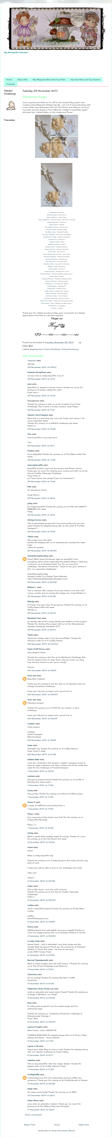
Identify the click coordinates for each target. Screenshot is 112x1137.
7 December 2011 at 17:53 (40, 1069)
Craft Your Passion (52, 296)
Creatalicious (49, 283)
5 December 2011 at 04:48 (41, 998)
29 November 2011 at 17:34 (41, 481)
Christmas (55, 349)
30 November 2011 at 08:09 (42, 718)
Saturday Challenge (50, 256)
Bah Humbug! (45, 303)
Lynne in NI (32, 1046)
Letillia (30, 905)
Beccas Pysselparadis (37, 960)
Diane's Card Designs (37, 415)
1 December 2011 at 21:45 (40, 828)
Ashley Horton (34, 520)
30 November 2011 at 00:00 (42, 644)
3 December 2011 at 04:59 (41, 922)
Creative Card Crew (51, 281)
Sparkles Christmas (54, 244)
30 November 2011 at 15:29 (41, 740)
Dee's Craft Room (36, 649)
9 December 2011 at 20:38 (41, 1084)
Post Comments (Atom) (63, 1131)
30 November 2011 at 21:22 (41, 754)
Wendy (30, 601)
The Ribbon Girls (50, 232)
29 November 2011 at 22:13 (41, 613)
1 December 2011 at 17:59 (40, 809)
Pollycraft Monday (51, 259)
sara (29, 384)
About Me (22, 79)
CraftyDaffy (33, 1074)
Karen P (31, 802)
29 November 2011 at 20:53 (42, 582)
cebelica (31, 1060)
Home (9, 79)
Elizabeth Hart (34, 618)
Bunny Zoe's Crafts (46, 300)
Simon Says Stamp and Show (52, 254)
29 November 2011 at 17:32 (41, 460)
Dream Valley (54, 276)
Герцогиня (31, 360)
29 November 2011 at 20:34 (42, 551)
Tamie (30, 635)
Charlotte (32, 974)
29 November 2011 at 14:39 (41, 429)
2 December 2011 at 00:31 (41, 842)
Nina (29, 1003)
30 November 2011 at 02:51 (41, 670)
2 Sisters (54, 308)
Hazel (30, 847)
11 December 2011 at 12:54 (40, 1110)
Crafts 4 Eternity (50, 293)
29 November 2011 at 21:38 (41, 596)
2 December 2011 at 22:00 (41, 900)
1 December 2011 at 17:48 (40, 797)
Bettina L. (31, 587)
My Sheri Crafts (49, 264)
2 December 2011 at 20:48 (41, 881)
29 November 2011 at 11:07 (41, 379)
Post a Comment (33, 1115)
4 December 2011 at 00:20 (41, 936)
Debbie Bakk (33, 759)
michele (31, 776)
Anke (29, 745)
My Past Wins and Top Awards (85, 79)
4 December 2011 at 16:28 (40, 983)
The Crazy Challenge (48, 234)
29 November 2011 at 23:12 (41, 630)
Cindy (30, 833)
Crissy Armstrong (70, 349)
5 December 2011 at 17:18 (40, 1041)
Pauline (30, 451)
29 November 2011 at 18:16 (41, 498)
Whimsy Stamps (52, 214)
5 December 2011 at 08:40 (41, 1022)
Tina (29, 434)
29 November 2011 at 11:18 (40, 410)
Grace (30, 927)
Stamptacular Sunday (50, 237)
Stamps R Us (53, 239)
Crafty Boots (51, 288)
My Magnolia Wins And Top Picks (49, 79)
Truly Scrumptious (44, 219)
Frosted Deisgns (45, 273)
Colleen (31, 724)
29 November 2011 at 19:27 (41, 531)
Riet (29, 487)
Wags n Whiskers (52, 217)
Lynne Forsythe (34, 1027)
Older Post (84, 1125)
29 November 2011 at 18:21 (41, 515)
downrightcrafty (35, 465)
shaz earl (31, 675)
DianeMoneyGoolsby (37, 556)
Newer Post (29, 1125)
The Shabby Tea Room (52, 227)
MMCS (50, 266)
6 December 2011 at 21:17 (40, 1055)
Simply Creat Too (49, 249)
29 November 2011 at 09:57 (41, 367)
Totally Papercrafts (53, 222)
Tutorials (10, 84)
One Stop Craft (50, 261)
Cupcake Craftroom (48, 278)
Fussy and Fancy (49, 271)
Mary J (30, 814)
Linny (30, 790)
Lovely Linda (33, 941)
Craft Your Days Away (50, 298)
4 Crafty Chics (52, 305)
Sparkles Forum (50, 246)
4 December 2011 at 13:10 (40, 969)
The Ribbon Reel (51, 229)
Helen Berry (33, 1100)
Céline (30, 537)
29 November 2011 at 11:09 (41, 396)
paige (30, 1089)
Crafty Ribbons (52, 286)
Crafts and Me (49, 291)
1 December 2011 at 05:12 (40, 771)
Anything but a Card (39, 349)
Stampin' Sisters (54, 242)
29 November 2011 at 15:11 (40, 446)
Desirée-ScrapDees (36, 372)
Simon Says (52, 251)
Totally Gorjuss (53, 224)
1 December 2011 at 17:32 (40, 785)
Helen (30, 886)
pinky (29, 503)
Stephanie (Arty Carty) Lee (40, 989)
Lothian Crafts (53, 269)
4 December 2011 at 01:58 (40, 955)
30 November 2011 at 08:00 (42, 694)
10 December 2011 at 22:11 (41, 1095)
